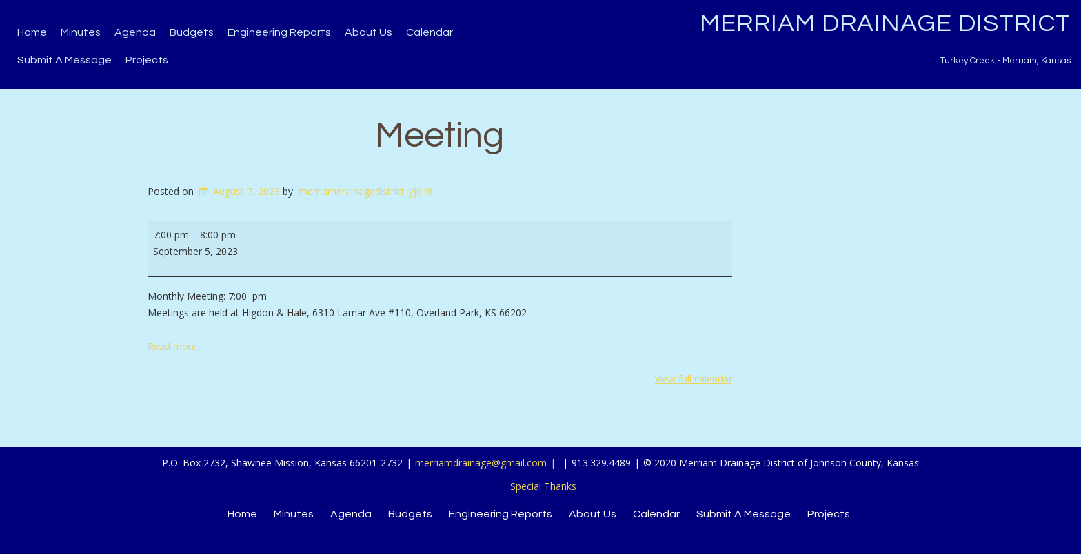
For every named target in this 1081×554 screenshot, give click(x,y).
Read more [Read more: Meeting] (172, 346)
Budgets (192, 32)
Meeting (439, 135)
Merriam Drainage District (885, 23)
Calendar (429, 32)
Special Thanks (543, 486)
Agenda (135, 32)
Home (32, 32)
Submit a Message (64, 59)
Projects (146, 59)
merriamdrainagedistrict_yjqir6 (366, 191)
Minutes (81, 32)
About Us (368, 32)
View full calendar (693, 378)
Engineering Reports (279, 32)
